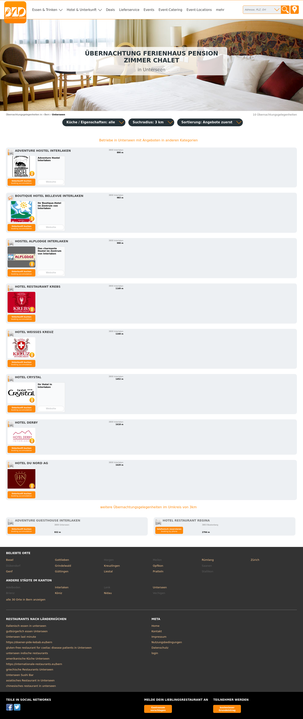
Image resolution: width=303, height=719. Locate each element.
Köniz (58, 593)
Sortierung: (207, 122)
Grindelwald (63, 565)
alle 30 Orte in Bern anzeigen (25, 599)
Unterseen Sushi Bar (20, 675)
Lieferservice (129, 10)
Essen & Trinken (44, 10)
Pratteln (158, 571)
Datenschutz (160, 647)
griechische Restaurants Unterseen (29, 669)
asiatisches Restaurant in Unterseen (30, 680)
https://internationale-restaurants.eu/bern (34, 664)
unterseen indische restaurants (27, 653)
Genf (9, 571)
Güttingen (61, 571)
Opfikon (158, 565)
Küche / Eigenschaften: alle (90, 122)
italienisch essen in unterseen (26, 625)
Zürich (255, 559)
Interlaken (61, 587)
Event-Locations (199, 10)
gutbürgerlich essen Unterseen (27, 631)
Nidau (108, 593)
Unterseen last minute (21, 636)
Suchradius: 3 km (148, 122)
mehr (220, 10)
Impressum (159, 636)
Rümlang (208, 559)
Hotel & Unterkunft (81, 10)
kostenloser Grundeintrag (227, 708)
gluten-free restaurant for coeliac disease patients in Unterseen (49, 647)
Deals (110, 10)
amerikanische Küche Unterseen (27, 658)
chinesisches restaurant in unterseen (31, 685)
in (24, 114)
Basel (9, 559)
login (155, 653)
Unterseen (160, 587)
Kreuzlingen (112, 565)
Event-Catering (170, 10)
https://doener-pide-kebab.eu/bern (29, 642)
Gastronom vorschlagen (158, 708)
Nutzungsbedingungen (167, 642)
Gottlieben (62, 559)
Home (155, 625)
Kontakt (157, 631)
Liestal (108, 571)
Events (149, 10)
